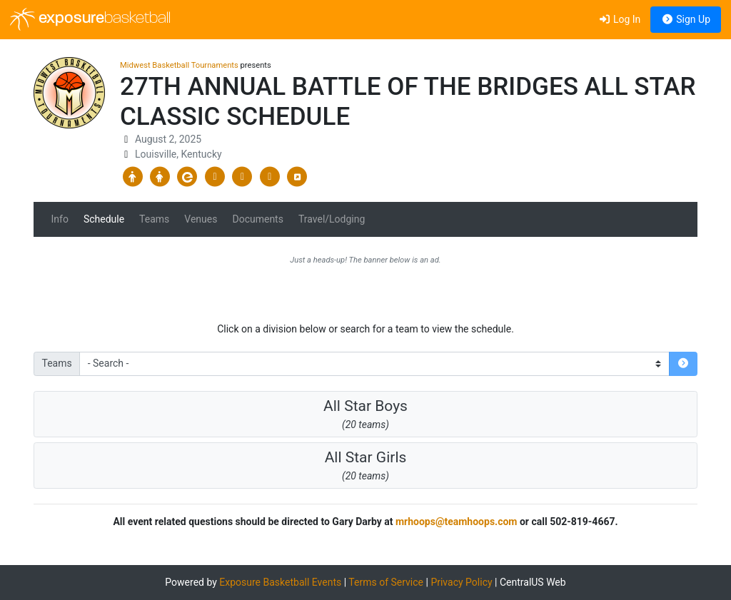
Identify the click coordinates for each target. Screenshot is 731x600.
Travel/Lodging (331, 219)
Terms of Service (385, 582)
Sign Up (685, 19)
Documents (257, 219)
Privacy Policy (461, 582)
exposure (90, 19)
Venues (200, 219)
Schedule (104, 219)
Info (60, 219)
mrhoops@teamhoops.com (456, 521)
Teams (154, 219)
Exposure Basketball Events (280, 582)
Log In (619, 19)
